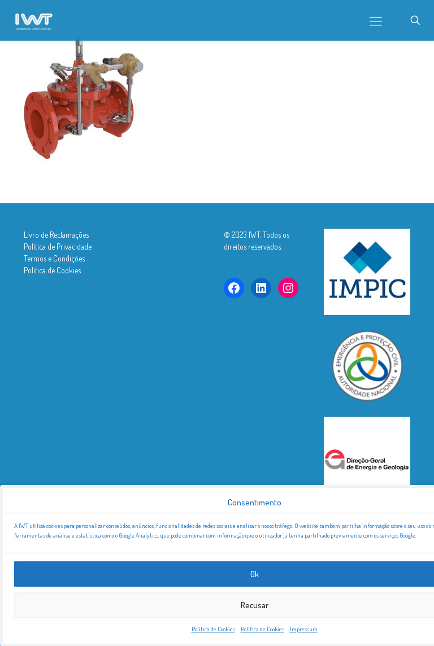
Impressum (304, 633)
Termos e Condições (54, 258)
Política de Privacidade (58, 246)
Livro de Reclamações (56, 234)
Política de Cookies (213, 633)
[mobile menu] (375, 20)
